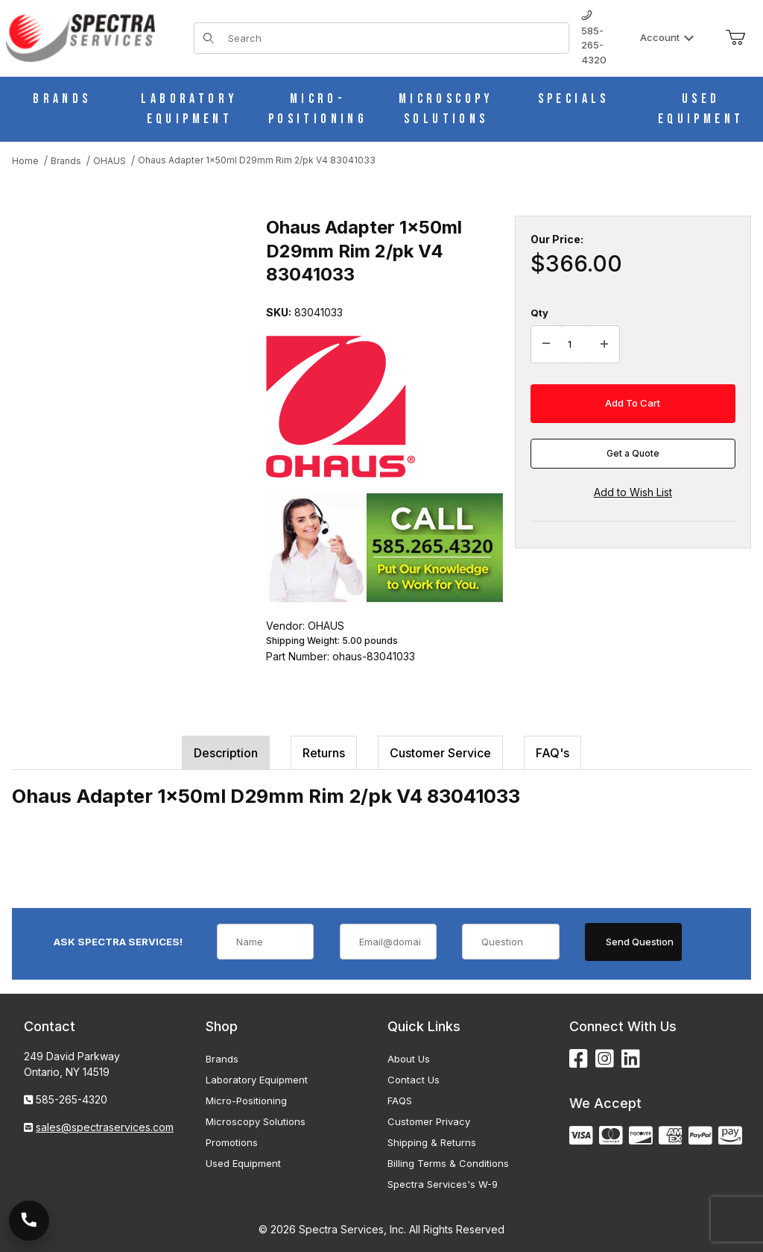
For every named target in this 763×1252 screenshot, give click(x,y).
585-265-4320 (594, 38)
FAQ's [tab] (552, 752)
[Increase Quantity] (604, 344)
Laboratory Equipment (257, 1080)
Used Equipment (243, 1163)
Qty (539, 313)
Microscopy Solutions (255, 1121)
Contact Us (413, 1080)
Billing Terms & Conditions (448, 1163)
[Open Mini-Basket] (735, 38)
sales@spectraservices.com (105, 1127)
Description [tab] (226, 752)
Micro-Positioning (246, 1101)
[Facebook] (578, 1059)
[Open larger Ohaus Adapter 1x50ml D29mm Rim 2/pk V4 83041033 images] (134, 323)
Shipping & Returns (431, 1142)
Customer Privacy (428, 1121)
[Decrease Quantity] (546, 344)
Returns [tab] (324, 752)
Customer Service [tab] (440, 752)
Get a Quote (633, 453)
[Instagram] (604, 1059)
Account (667, 37)
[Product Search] (394, 38)
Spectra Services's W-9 (442, 1184)
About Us (408, 1059)
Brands (222, 1059)
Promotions (232, 1142)
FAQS (399, 1101)
